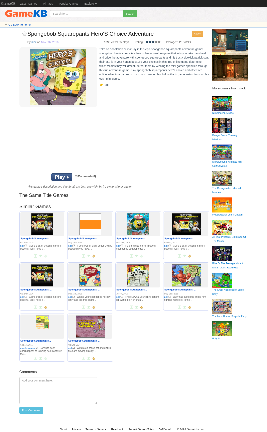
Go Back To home (19, 24)
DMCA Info (165, 429)
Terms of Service (96, 429)
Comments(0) (85, 176)
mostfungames (28, 348)
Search (130, 13)
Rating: (139, 42)
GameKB (8, 4)
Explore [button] (90, 3)
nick (33, 42)
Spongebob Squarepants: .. (36, 238)
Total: (186, 42)
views (114, 42)
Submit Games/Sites (141, 429)
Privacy (76, 429)
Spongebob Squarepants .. (131, 289)
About (63, 429)
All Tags (48, 3)
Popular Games (68, 3)
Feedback (117, 429)
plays (126, 42)
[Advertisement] (69, 141)
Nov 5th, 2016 (49, 42)
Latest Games (28, 3)
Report (197, 33)
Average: (171, 42)
